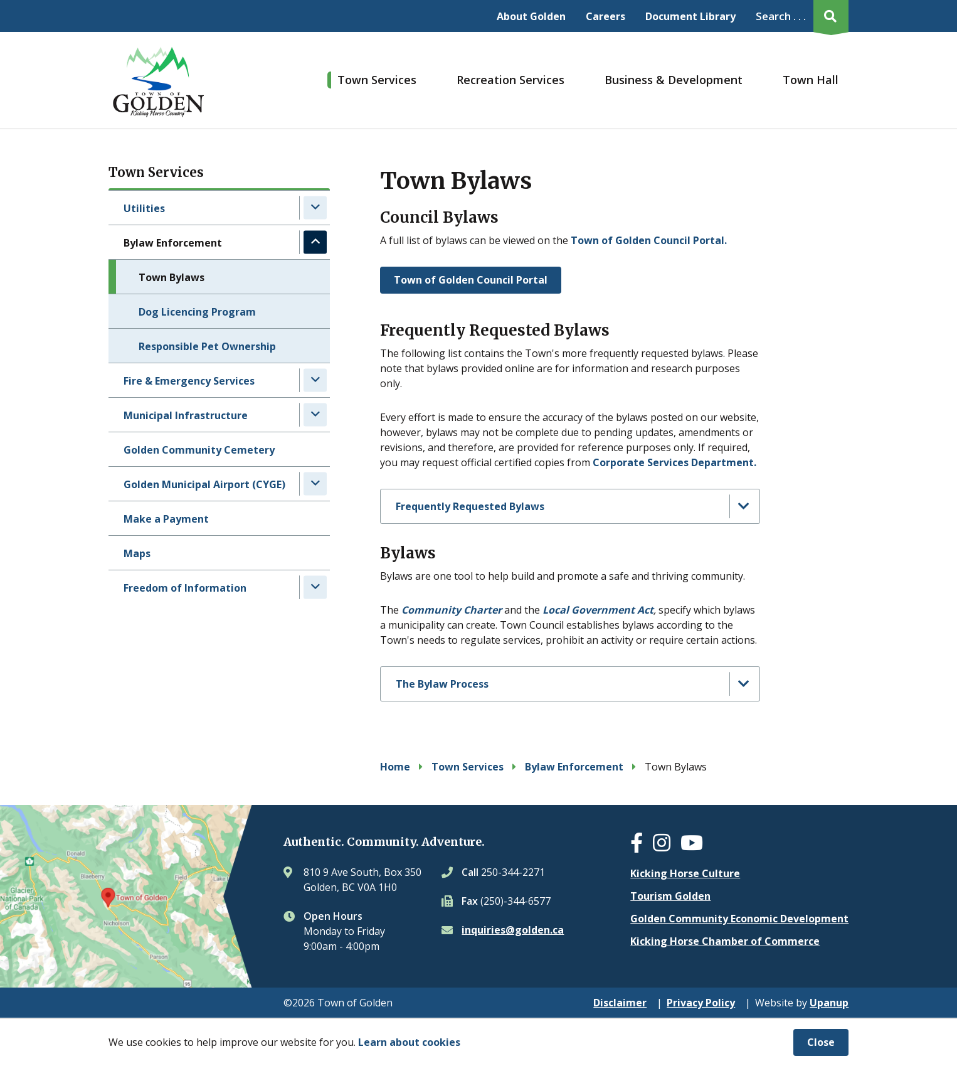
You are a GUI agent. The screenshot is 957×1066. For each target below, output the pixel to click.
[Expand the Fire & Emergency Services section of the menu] (315, 380)
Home (395, 767)
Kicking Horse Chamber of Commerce (725, 941)
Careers (605, 16)
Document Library (690, 16)
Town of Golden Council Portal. (650, 240)
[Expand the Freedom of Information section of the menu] (315, 587)
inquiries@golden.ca (513, 930)
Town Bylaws (171, 277)
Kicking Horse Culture (685, 873)
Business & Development (674, 79)
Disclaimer (620, 1003)
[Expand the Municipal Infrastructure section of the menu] (315, 414)
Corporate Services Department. (674, 462)
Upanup (829, 1003)
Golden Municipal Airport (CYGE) (204, 484)
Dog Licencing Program (197, 312)
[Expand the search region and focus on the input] (800, 16)
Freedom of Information (185, 588)
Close (821, 1042)
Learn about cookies (409, 1042)
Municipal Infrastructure (186, 415)
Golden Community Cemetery (199, 450)
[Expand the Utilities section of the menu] (315, 207)
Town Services (376, 79)
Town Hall (810, 79)
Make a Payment (166, 519)
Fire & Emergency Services (189, 381)
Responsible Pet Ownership (207, 346)
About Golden (531, 16)
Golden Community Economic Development (739, 918)
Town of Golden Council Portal (470, 280)
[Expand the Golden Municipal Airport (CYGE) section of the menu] (315, 483)
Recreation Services (510, 79)
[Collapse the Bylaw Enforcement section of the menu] (315, 241)
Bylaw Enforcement (173, 243)
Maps (137, 553)
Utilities (144, 208)
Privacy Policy (701, 1003)
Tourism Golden (670, 896)
